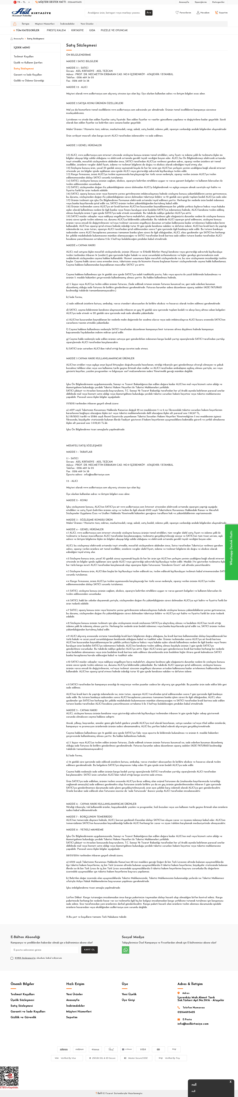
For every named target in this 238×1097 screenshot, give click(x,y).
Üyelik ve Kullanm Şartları (28, 63)
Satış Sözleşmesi (24, 69)
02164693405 (186, 1012)
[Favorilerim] (183, 12)
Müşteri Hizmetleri (45, 24)
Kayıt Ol (89, 950)
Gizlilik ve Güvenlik (23, 1017)
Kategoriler (218, 2)
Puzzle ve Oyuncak (114, 30)
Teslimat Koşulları (24, 56)
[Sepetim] (221, 12)
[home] (15, 24)
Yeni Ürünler (87, 24)
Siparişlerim (201, 2)
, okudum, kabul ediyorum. (36, 958)
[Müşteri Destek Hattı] (59, 2)
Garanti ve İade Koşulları (28, 75)
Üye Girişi (128, 1000)
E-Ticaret (108, 1093)
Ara (149, 12)
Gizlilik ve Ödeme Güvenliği (29, 81)
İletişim (25, 24)
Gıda (92, 30)
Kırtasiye (77, 30)
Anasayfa (184, 2)
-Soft (99, 1093)
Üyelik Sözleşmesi (22, 1000)
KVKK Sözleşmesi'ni (25, 958)
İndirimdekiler (67, 24)
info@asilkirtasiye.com (193, 1024)
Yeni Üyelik (129, 994)
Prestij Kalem (56, 30)
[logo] (32, 12)
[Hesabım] (203, 12)
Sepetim (71, 1017)
